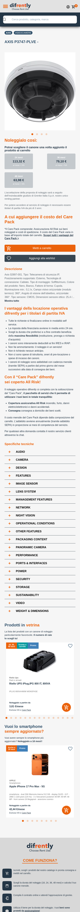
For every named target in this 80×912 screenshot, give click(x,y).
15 (73, 718)
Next (77, 89)
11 (54, 718)
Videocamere (23, 33)
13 (63, 718)
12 (58, 718)
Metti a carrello (42, 248)
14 (68, 718)
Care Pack (26, 710)
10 (49, 718)
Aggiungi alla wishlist (42, 258)
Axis (8, 33)
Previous (2, 89)
